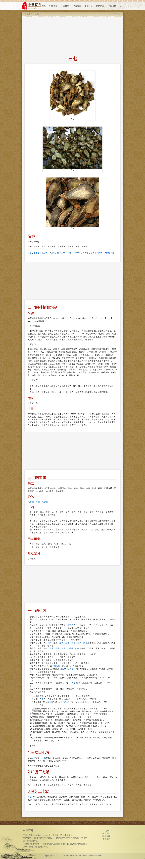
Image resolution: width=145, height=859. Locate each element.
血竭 (61, 643)
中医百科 (29, 14)
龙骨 (49, 643)
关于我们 (106, 833)
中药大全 (77, 6)
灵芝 (30, 797)
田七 (71, 253)
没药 (79, 643)
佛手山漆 (55, 253)
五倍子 (70, 648)
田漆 (108, 253)
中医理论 (42, 6)
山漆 (30, 253)
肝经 (32, 502)
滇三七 (78, 253)
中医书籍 (112, 6)
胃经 (38, 502)
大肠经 (45, 502)
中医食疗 (65, 6)
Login (106, 831)
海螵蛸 (73, 669)
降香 (85, 643)
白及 (63, 669)
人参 (42, 699)
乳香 (73, 643)
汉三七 (86, 253)
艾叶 (74, 683)
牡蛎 (77, 648)
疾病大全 (100, 6)
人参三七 (45, 253)
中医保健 (53, 6)
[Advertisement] (72, 35)
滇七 (114, 253)
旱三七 (94, 253)
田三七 (101, 253)
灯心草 (57, 666)
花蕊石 (70, 625)
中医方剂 (89, 6)
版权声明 (106, 836)
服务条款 (106, 839)
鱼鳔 (34, 758)
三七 (67, 643)
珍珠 (49, 702)
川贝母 (62, 702)
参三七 (64, 253)
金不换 (37, 253)
